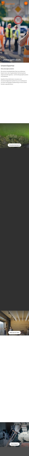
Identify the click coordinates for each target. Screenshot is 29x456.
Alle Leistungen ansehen (7, 68)
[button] (3, 57)
